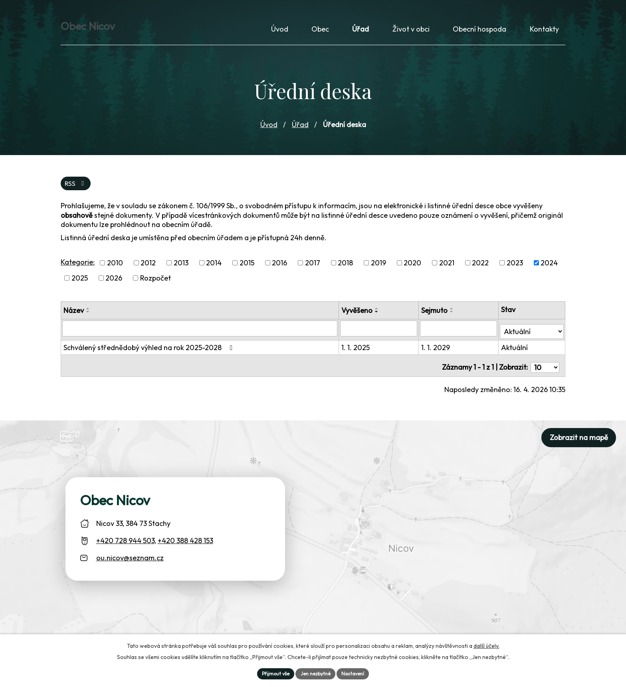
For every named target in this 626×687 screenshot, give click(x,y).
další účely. (486, 643)
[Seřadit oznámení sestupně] (88, 318)
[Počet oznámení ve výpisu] (545, 367)
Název (73, 316)
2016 (279, 269)
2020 (412, 269)
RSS (77, 189)
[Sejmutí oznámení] (459, 334)
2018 (345, 269)
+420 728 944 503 (125, 540)
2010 (115, 269)
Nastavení (357, 672)
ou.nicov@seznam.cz (130, 557)
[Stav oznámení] (532, 334)
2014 (214, 269)
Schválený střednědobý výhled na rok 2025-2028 (149, 350)
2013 (181, 269)
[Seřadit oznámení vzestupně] (88, 315)
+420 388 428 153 (185, 540)
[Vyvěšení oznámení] (380, 334)
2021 (446, 269)
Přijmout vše (271, 672)
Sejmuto (435, 316)
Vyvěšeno (358, 316)
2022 (480, 269)
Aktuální (515, 350)
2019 (378, 269)
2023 (515, 269)
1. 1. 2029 (436, 350)
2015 (247, 269)
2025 (79, 284)
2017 (312, 269)
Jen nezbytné (316, 672)
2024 (549, 269)
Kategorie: (78, 268)
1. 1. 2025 (357, 350)
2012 (148, 269)
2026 (113, 284)
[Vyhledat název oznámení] (200, 334)
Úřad (300, 129)
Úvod (268, 129)
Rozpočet (155, 284)
